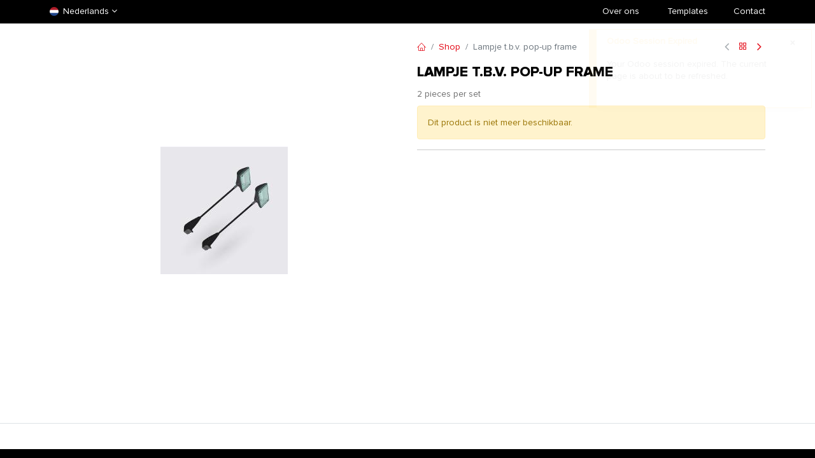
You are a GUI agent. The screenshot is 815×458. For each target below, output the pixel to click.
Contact (749, 11)
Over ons (620, 11)
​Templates (687, 11)
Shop (449, 46)
